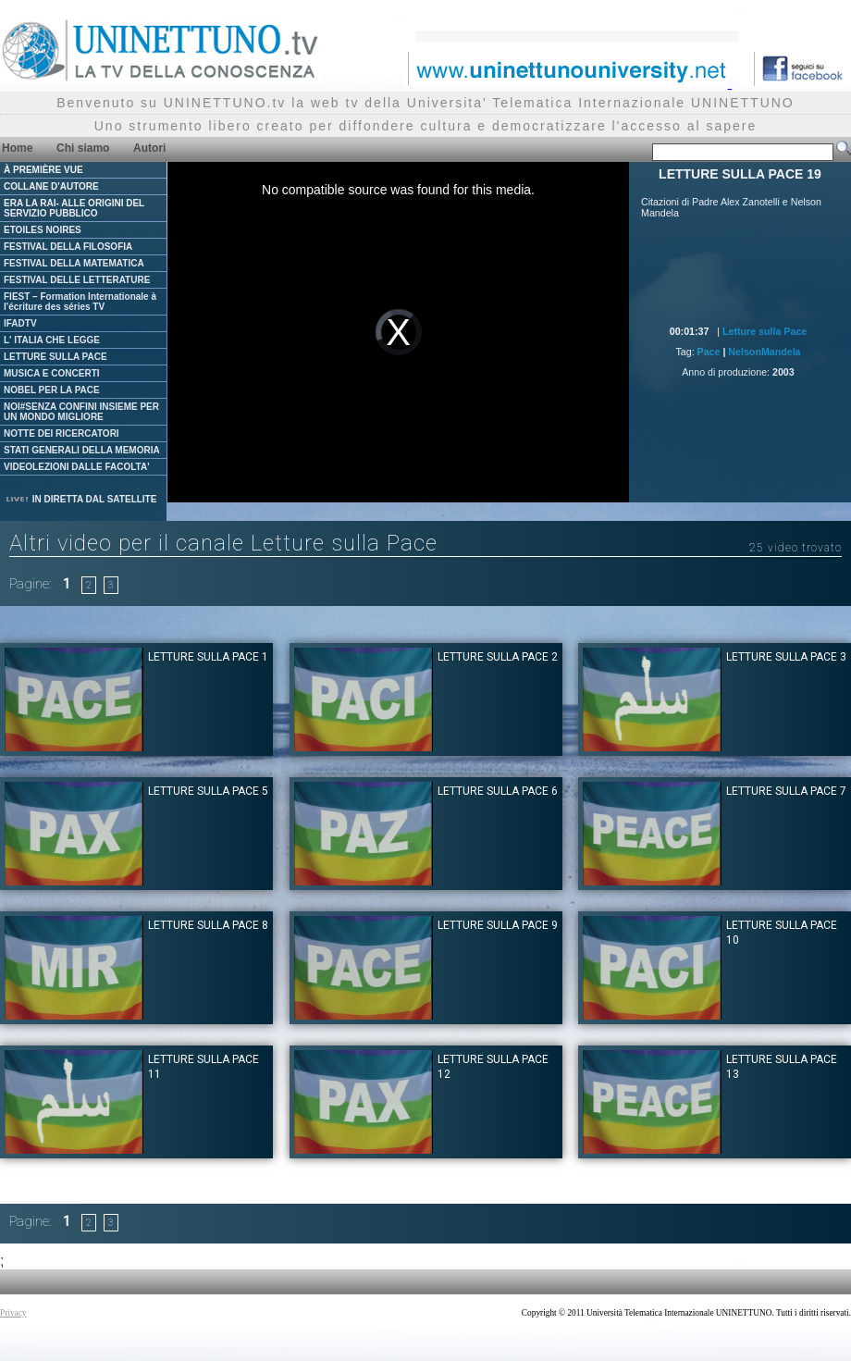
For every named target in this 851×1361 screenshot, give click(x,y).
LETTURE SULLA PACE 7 (786, 791)
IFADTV (20, 323)
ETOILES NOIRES (42, 230)
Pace (709, 351)
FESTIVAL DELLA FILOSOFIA (68, 246)
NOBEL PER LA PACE (52, 390)
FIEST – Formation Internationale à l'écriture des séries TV (80, 301)
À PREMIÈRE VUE (43, 170)
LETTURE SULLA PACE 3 (786, 656)
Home (17, 148)
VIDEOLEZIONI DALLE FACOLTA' (77, 467)
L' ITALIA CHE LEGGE (52, 340)
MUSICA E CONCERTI (52, 373)
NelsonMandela (764, 351)
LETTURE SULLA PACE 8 (208, 925)
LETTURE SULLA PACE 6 (498, 791)
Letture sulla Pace (764, 331)
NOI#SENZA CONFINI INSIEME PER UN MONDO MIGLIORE (81, 412)
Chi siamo (82, 148)
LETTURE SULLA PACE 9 (498, 925)
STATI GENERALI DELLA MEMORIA (82, 450)
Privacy (13, 1313)
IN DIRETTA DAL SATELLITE (80, 499)
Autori (149, 148)
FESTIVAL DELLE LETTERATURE (77, 280)
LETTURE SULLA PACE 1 (208, 656)
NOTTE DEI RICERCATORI (61, 433)
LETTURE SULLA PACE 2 (498, 656)
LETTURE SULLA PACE (55, 357)
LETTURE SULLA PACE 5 (208, 791)
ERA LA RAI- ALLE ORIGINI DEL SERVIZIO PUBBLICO (74, 208)
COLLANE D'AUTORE (51, 186)
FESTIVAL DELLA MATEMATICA (74, 263)
